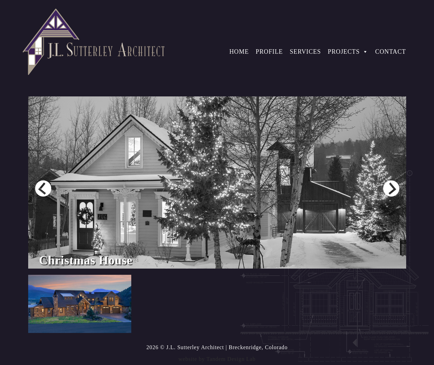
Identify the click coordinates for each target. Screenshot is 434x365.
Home (239, 51)
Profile (269, 51)
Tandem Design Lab (231, 359)
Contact (390, 51)
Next (391, 188)
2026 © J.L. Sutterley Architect (185, 347)
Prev (43, 188)
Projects (348, 52)
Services (305, 51)
